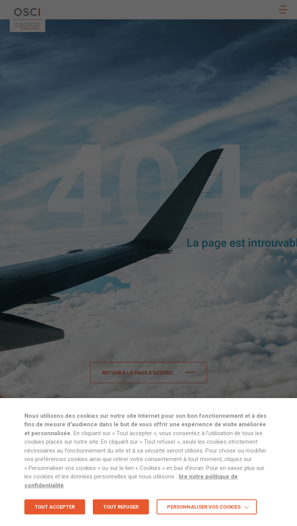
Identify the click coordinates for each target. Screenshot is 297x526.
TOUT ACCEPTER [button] (55, 507)
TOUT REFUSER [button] (120, 507)
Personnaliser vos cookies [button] (204, 507)
